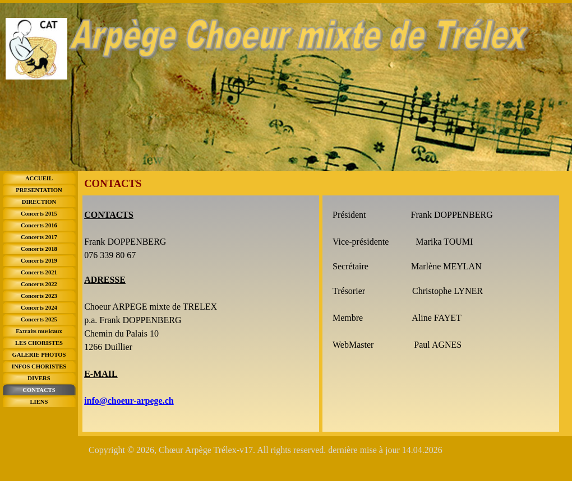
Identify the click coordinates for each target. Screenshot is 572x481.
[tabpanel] (200, 313)
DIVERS (38, 378)
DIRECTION (39, 202)
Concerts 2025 (39, 319)
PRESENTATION (39, 190)
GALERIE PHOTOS (39, 355)
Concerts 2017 (39, 237)
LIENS (39, 402)
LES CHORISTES (39, 343)
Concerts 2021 (39, 272)
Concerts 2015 (39, 214)
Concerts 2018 (39, 249)
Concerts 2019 (39, 261)
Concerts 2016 (39, 225)
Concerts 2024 (39, 308)
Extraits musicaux (39, 331)
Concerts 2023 (39, 296)
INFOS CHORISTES (39, 366)
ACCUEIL (39, 178)
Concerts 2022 (39, 284)
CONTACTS (38, 390)
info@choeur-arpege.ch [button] (129, 400)
